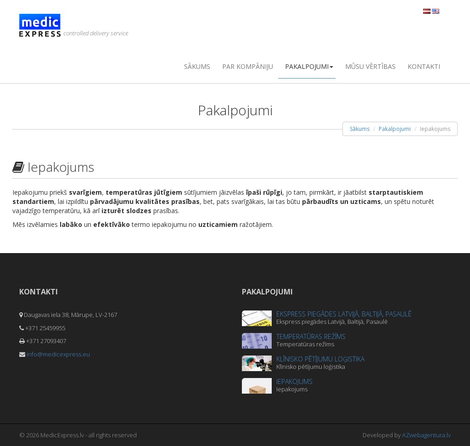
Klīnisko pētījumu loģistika (320, 359)
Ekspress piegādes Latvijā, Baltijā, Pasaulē (344, 314)
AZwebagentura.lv (426, 435)
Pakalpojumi (309, 66)
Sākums (197, 66)
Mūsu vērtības (370, 66)
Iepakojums (294, 381)
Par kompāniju (247, 66)
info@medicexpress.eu (58, 354)
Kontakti (424, 66)
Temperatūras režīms (311, 336)
